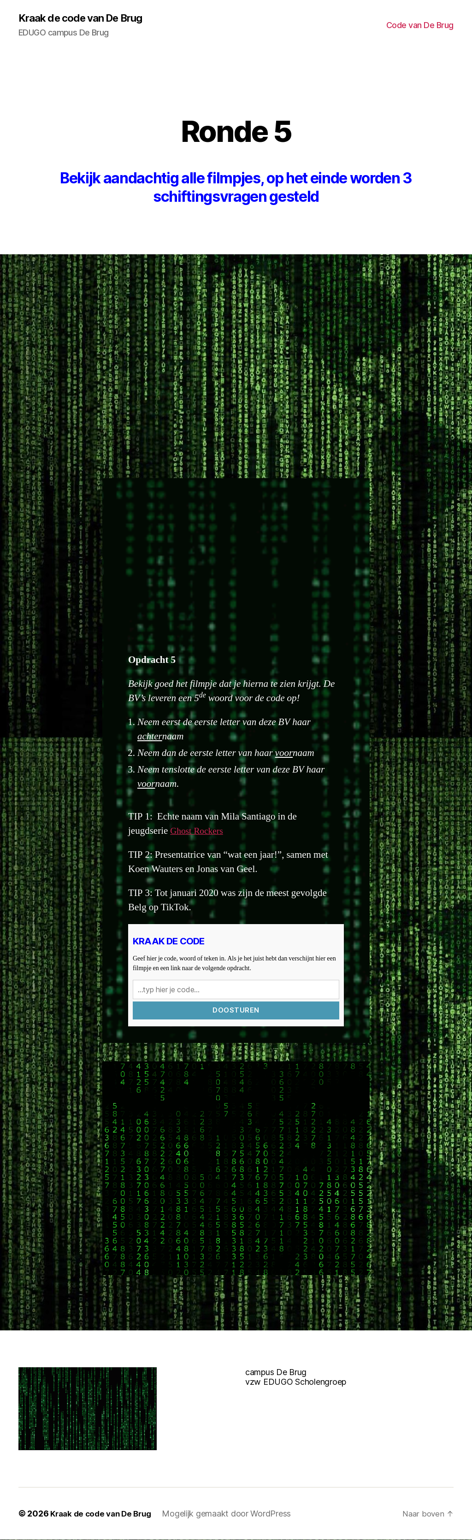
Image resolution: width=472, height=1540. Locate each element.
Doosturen (236, 1010)
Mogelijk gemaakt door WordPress (233, 1514)
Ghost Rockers (198, 831)
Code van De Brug (420, 25)
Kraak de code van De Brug (86, 18)
